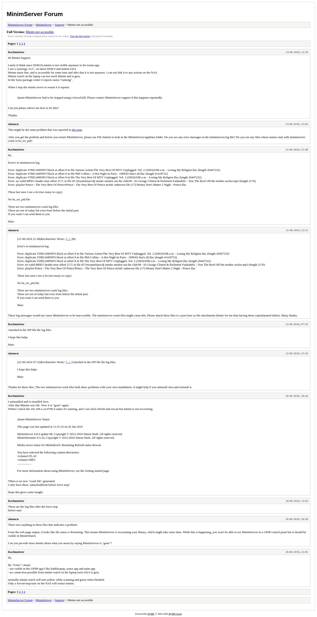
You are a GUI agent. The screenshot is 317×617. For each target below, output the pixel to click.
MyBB (150, 614)
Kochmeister (16, 52)
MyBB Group (175, 614)
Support (59, 24)
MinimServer (44, 24)
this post (77, 129)
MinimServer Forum (35, 14)
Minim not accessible (40, 32)
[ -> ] (69, 239)
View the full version (80, 36)
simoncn (13, 124)
